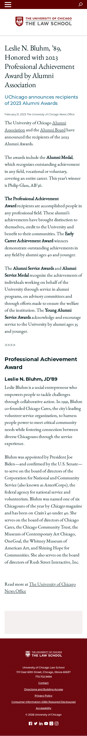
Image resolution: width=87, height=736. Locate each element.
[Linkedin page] (41, 724)
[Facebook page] (31, 724)
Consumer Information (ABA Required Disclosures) (43, 701)
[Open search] (80, 4)
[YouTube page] (46, 724)
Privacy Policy (43, 695)
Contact (43, 683)
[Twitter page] (36, 724)
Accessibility (43, 708)
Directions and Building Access (43, 689)
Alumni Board (53, 130)
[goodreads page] (51, 724)
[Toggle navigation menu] (8, 4)
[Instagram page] (56, 724)
